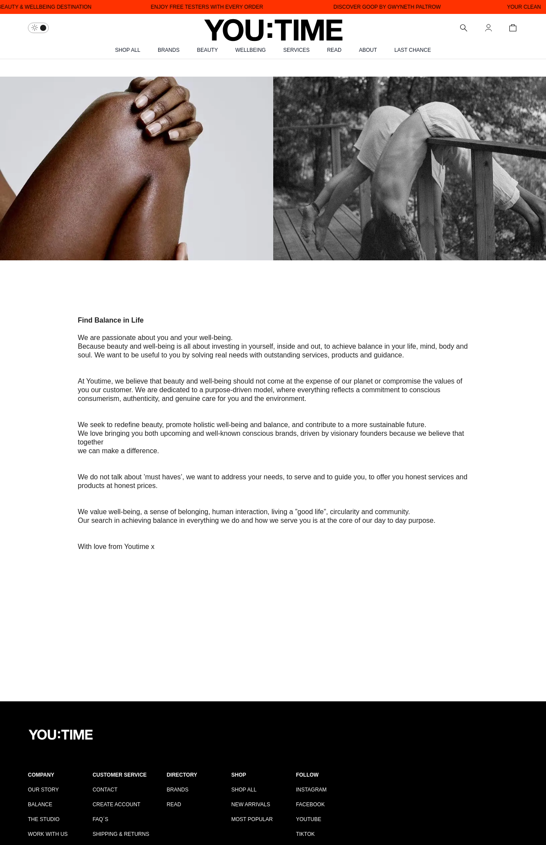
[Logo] (273, 28)
